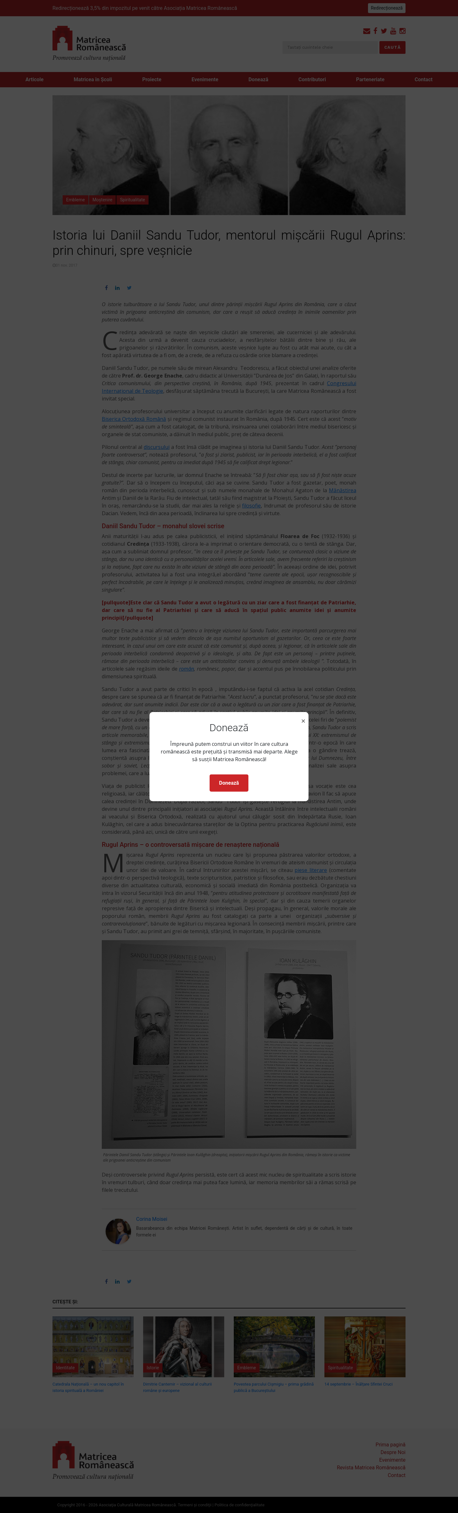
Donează (229, 783)
